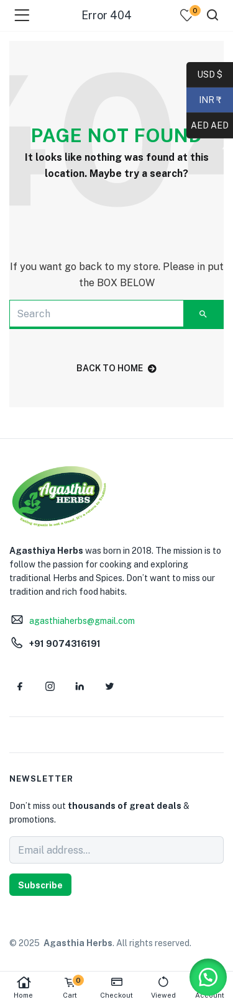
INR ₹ (203, 100)
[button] (208, 977)
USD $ (209, 75)
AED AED (207, 126)
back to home (116, 368)
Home (23, 987)
